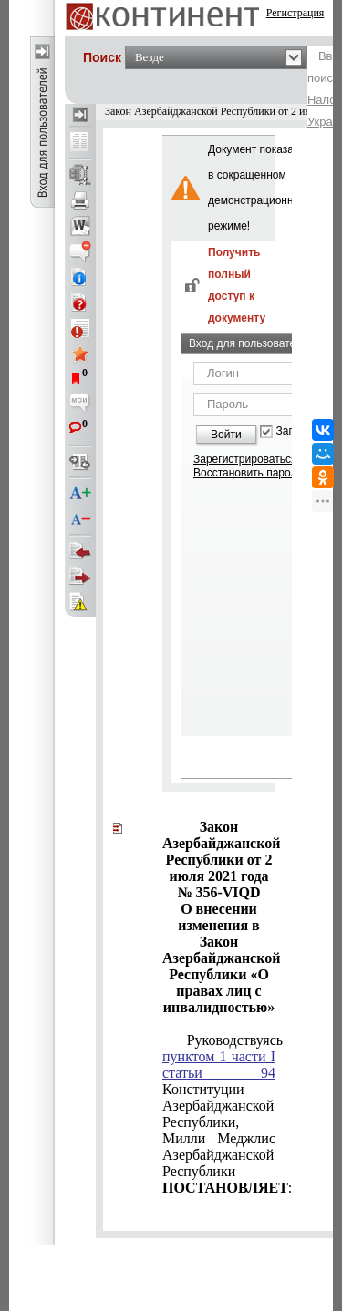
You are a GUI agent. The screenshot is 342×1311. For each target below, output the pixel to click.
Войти (226, 434)
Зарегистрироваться (244, 459)
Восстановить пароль (248, 472)
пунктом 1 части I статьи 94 (218, 1065)
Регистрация (295, 12)
